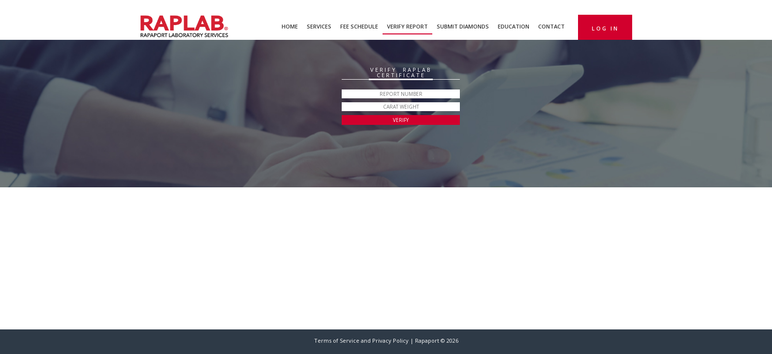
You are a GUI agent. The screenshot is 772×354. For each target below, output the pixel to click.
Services (319, 26)
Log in (605, 28)
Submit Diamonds (463, 26)
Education (513, 26)
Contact (551, 26)
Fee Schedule (359, 26)
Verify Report (407, 26)
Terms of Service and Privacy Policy (362, 340)
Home (290, 26)
